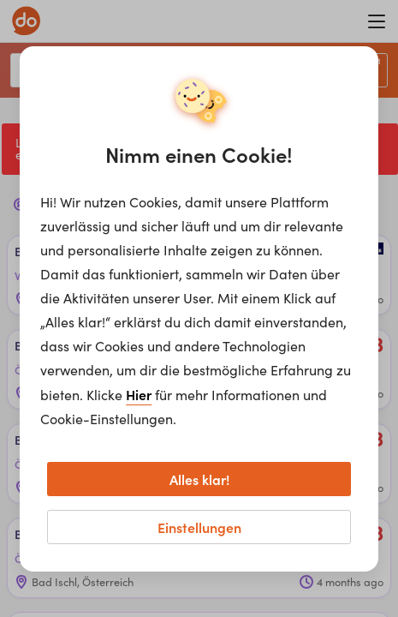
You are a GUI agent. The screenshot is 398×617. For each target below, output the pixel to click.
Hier (138, 394)
